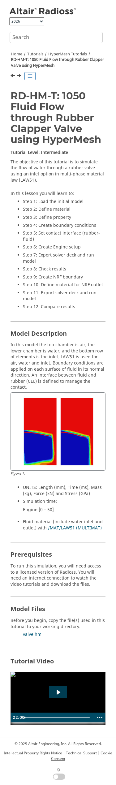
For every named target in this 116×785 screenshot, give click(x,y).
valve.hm (32, 634)
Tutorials (35, 54)
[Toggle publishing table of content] (30, 76)
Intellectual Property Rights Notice (33, 753)
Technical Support (81, 753)
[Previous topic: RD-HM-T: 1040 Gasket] (13, 76)
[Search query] (56, 37)
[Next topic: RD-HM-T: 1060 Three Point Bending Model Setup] (19, 76)
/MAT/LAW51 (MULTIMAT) (75, 528)
